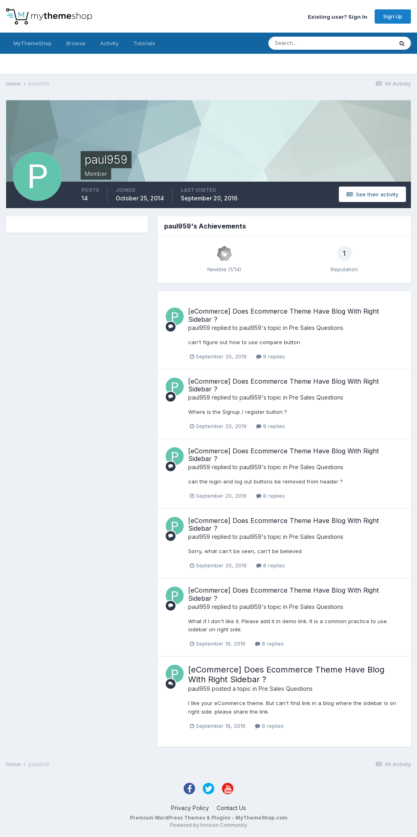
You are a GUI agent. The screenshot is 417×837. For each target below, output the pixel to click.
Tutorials (144, 43)
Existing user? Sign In (337, 16)
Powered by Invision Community (208, 825)
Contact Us (231, 807)
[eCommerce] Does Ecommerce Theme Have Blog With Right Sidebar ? (283, 315)
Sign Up (392, 16)
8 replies (270, 356)
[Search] (304, 43)
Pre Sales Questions (316, 327)
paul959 (199, 327)
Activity (109, 43)
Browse (76, 43)
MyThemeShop (32, 43)
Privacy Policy (190, 807)
